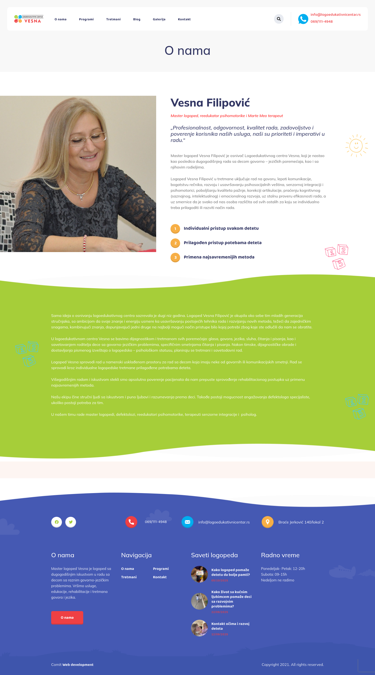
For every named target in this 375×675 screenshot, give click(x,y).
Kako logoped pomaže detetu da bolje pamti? (230, 572)
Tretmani (113, 19)
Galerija (159, 19)
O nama (60, 19)
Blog (136, 19)
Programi (86, 19)
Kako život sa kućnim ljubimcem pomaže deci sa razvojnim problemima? (231, 599)
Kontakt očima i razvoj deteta (230, 626)
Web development (78, 665)
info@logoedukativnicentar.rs (336, 15)
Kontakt (184, 19)
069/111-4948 (322, 22)
